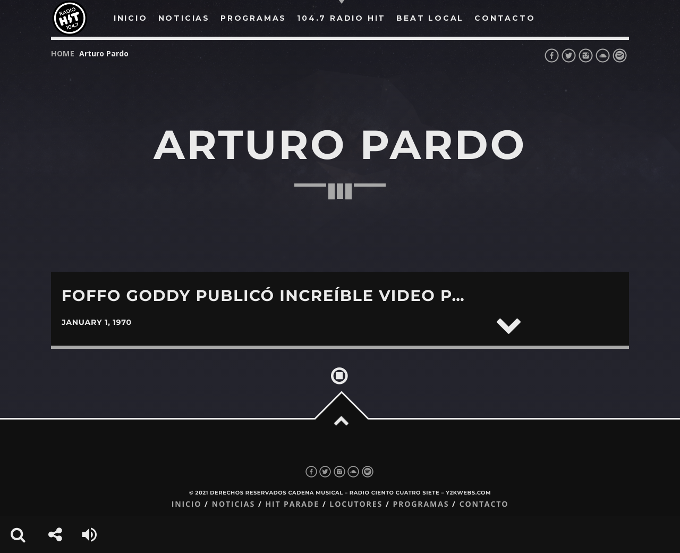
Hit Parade (292, 504)
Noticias (233, 504)
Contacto (484, 504)
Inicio (187, 504)
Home (63, 53)
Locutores (355, 504)
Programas (421, 504)
